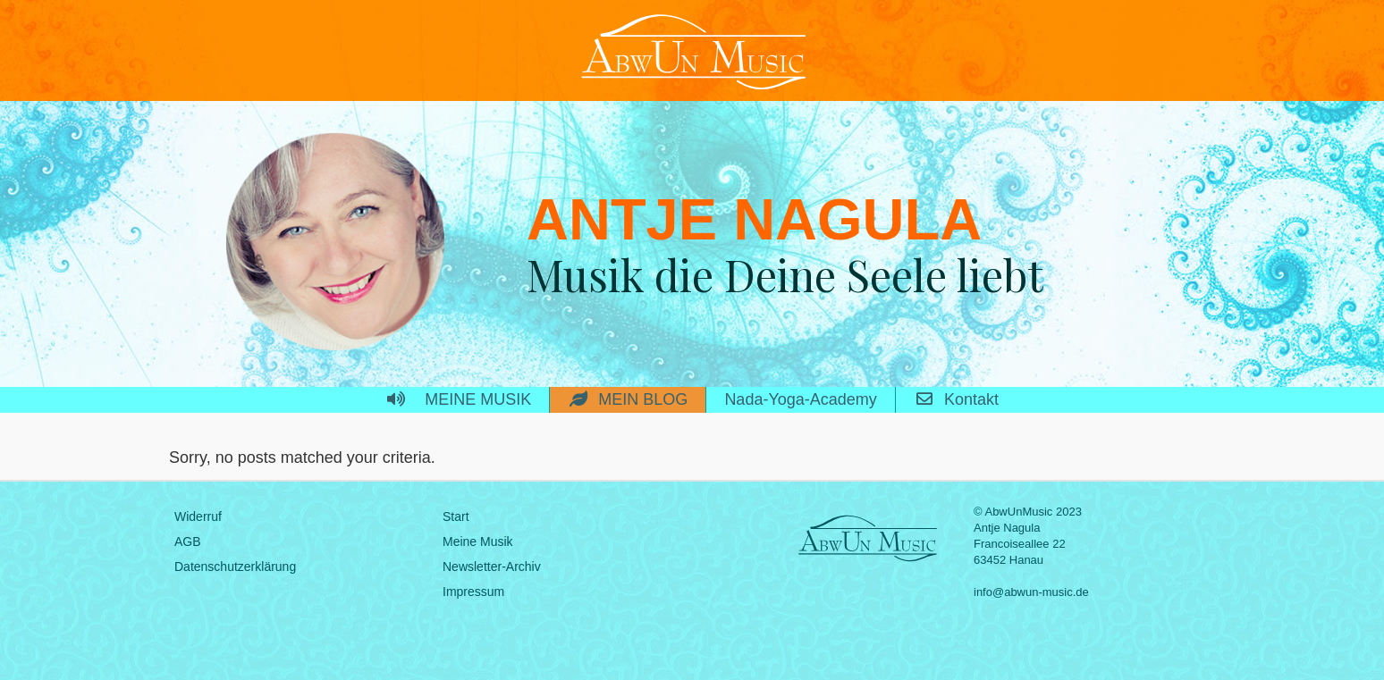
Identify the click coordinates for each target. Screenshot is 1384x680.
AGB (187, 541)
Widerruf (198, 516)
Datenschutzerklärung (235, 566)
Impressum (473, 591)
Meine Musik (478, 541)
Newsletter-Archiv (492, 566)
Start (456, 516)
